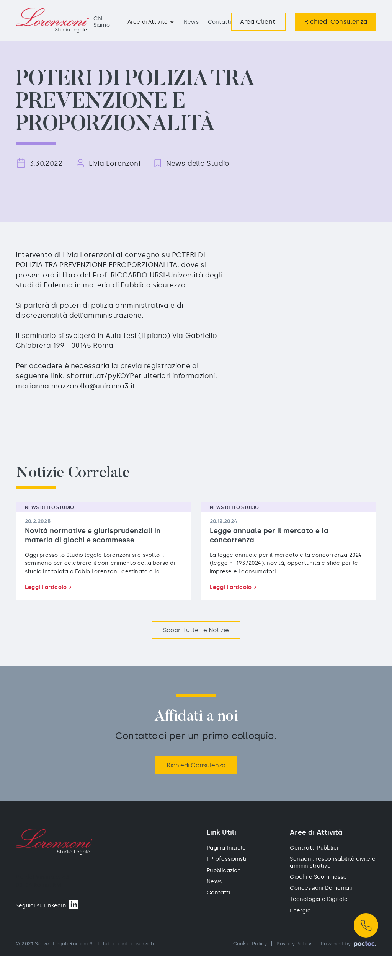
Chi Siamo (101, 21)
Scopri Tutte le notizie (196, 630)
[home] (52, 20)
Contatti (219, 21)
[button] (151, 22)
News (191, 21)
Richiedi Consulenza (196, 765)
